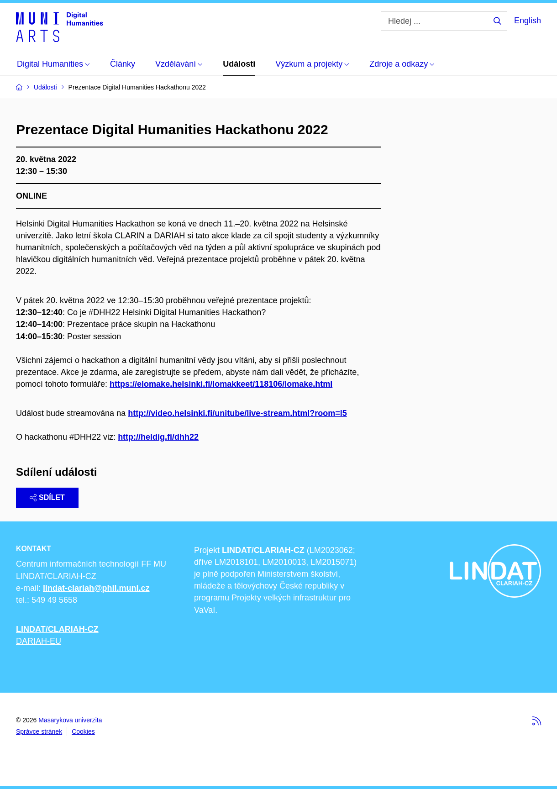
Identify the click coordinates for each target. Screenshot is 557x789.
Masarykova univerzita (70, 720)
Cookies (83, 731)
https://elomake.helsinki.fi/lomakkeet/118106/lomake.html (221, 384)
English (527, 20)
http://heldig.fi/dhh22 (158, 437)
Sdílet (47, 497)
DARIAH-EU (38, 641)
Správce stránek (39, 731)
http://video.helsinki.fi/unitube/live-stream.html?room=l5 (237, 413)
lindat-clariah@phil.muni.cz (96, 588)
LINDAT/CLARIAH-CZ (57, 629)
